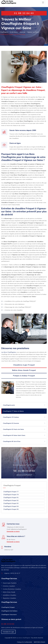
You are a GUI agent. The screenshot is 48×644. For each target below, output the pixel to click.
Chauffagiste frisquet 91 (11, 497)
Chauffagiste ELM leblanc (9, 611)
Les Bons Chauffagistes (8, 352)
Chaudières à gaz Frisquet (24, 365)
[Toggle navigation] (43, 2)
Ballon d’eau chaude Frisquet (24, 370)
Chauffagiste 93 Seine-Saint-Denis (14, 435)
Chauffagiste (4, 32)
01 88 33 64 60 (24, 13)
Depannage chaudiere (9, 583)
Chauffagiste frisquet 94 (11, 506)
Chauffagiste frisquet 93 (11, 503)
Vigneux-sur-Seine (33, 32)
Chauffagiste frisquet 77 (11, 491)
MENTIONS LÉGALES (39, 642)
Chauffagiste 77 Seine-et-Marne (13, 411)
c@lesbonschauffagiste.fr (24, 475)
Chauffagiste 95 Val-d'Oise (11, 441)
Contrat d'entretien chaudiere (12, 589)
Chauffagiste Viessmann (9, 614)
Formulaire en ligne (8, 632)
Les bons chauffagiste (23, 638)
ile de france (14, 32)
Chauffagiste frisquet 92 (11, 500)
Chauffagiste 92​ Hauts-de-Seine (13, 429)
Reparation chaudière (9, 598)
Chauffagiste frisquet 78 (11, 494)
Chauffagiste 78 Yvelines (11, 417)
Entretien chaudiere (9, 586)
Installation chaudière (9, 595)
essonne (22, 32)
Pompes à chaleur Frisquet (24, 376)
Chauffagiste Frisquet (8, 607)
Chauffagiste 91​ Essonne (11, 423)
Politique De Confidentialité (24, 642)
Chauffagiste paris (9, 405)
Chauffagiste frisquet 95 (11, 509)
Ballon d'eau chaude (9, 592)
